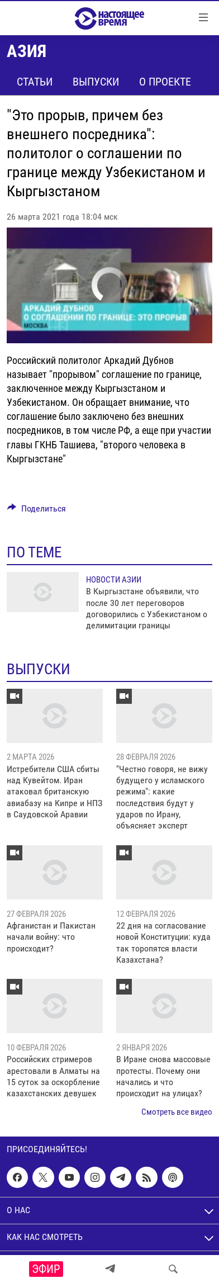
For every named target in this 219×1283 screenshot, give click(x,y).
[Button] (36, 511)
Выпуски (96, 81)
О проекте (165, 81)
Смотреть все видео (176, 1112)
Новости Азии (113, 580)
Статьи (35, 81)
